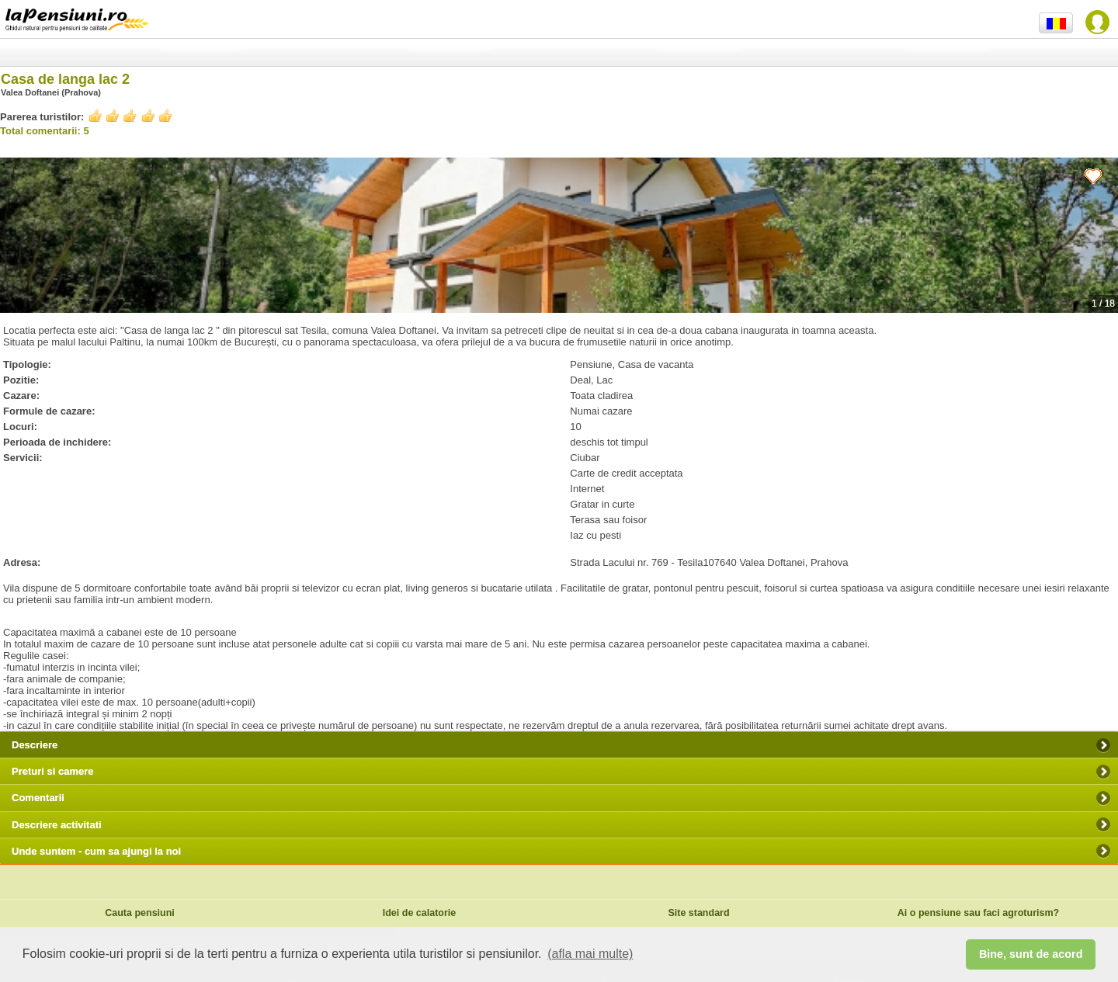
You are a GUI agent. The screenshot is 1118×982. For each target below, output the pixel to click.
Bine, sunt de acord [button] (1031, 954)
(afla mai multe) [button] (590, 953)
